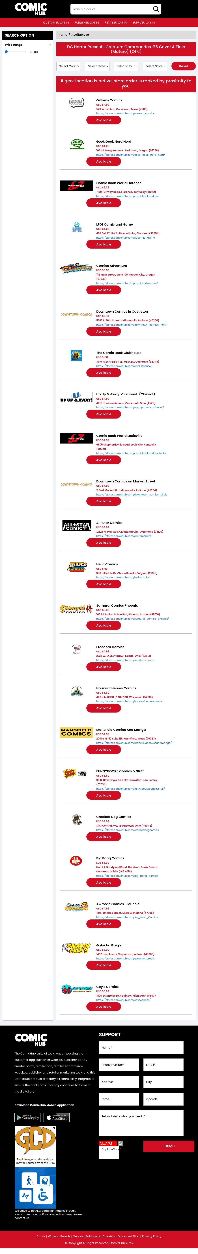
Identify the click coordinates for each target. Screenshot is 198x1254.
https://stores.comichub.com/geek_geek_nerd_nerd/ (130, 155)
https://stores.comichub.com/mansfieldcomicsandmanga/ (134, 747)
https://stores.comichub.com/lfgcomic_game (125, 238)
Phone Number (113, 1070)
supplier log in (143, 22)
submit (170, 1151)
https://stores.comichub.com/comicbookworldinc (127, 197)
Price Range (13, 45)
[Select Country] (68, 66)
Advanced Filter (129, 1242)
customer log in (56, 22)
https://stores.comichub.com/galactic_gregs (125, 963)
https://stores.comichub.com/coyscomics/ (123, 1005)
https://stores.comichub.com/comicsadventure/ (127, 284)
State (105, 1105)
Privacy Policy (152, 1242)
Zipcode (152, 1105)
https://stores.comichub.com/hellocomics (123, 580)
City (149, 1088)
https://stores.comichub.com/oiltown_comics (125, 113)
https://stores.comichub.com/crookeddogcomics (127, 834)
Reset (183, 66)
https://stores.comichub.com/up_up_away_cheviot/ (130, 409)
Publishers (92, 1242)
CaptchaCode (111, 1154)
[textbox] (115, 9)
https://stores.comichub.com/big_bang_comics (127, 880)
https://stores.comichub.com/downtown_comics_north (131, 326)
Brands (65, 1242)
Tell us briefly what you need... (124, 1122)
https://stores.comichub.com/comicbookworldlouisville (131, 455)
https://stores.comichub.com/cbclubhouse (123, 367)
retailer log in (116, 22)
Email (151, 1070)
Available (104, 120)
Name (107, 1053)
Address (107, 1088)
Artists (40, 1242)
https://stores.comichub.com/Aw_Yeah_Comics (127, 922)
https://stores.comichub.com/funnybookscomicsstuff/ (130, 793)
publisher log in (87, 22)
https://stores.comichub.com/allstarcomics (123, 538)
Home (63, 35)
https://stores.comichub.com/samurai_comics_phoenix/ (132, 622)
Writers (52, 1242)
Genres (78, 1242)
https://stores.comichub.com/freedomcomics (125, 663)
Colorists (109, 1242)
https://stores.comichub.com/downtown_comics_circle (131, 497)
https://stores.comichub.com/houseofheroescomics (129, 705)
